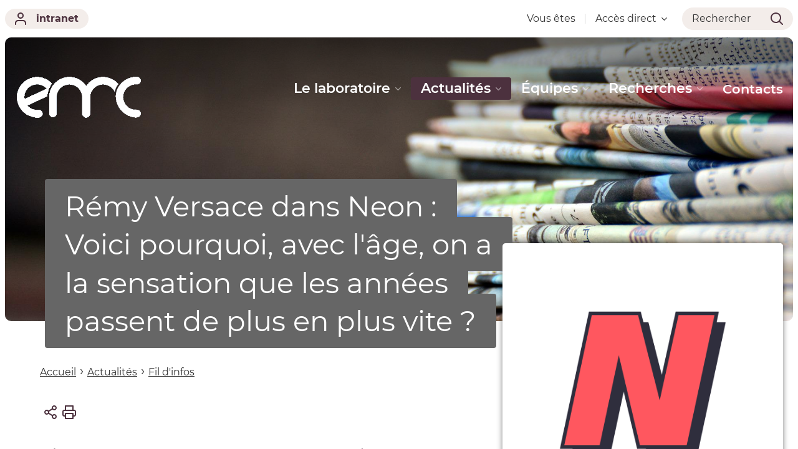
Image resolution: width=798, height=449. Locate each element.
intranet (47, 18)
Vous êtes (551, 18)
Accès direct (631, 18)
